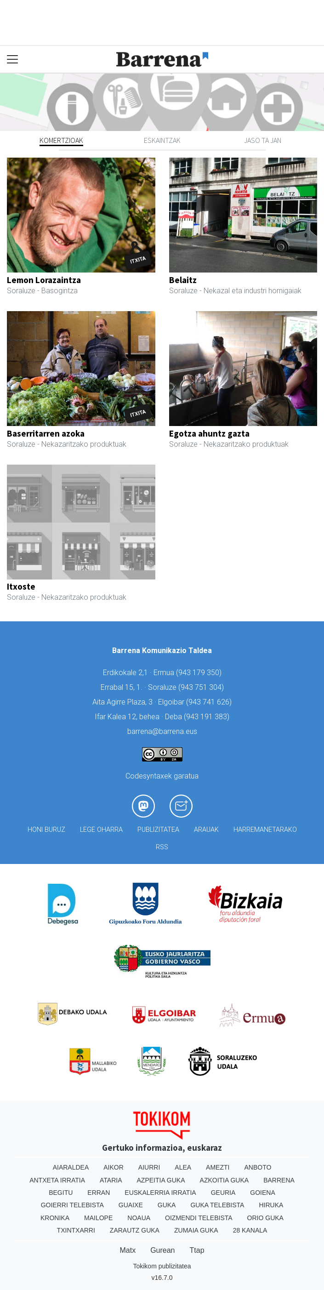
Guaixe (131, 1205)
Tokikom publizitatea (162, 1266)
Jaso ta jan (262, 140)
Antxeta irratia (57, 1180)
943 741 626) (210, 702)
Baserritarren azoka (46, 433)
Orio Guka (265, 1218)
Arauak (206, 830)
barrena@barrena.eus (162, 731)
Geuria (223, 1192)
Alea (183, 1167)
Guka (167, 1205)
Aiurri (149, 1167)
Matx (127, 1250)
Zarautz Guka (134, 1230)
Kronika (54, 1218)
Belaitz (183, 279)
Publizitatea (158, 830)
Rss (162, 847)
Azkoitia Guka (224, 1180)
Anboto (257, 1167)
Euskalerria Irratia (160, 1192)
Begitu (61, 1192)
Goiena (262, 1192)
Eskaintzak (162, 140)
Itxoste (21, 586)
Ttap (197, 1250)
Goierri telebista (72, 1205)
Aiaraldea (71, 1167)
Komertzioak (61, 140)
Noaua (138, 1218)
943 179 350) (200, 672)
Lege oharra (101, 830)
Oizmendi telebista (199, 1218)
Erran (98, 1192)
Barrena (279, 1180)
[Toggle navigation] (13, 59)
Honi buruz (46, 830)
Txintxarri (76, 1230)
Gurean (162, 1250)
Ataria (111, 1180)
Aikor (113, 1167)
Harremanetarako (265, 830)
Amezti (217, 1167)
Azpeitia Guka (161, 1180)
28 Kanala (250, 1230)
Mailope (98, 1218)
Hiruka (271, 1205)
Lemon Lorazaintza (44, 279)
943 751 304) (202, 687)
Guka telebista (217, 1205)
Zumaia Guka (196, 1230)
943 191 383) (207, 716)
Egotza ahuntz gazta (209, 433)
